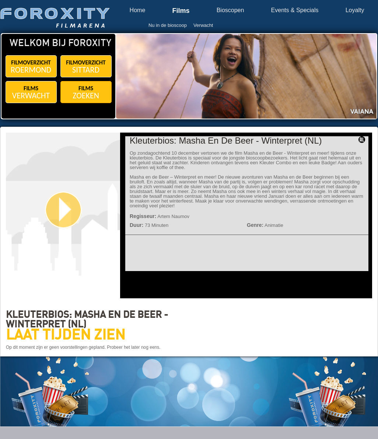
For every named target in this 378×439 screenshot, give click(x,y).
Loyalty (355, 10)
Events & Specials (295, 10)
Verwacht (203, 25)
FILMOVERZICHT (31, 67)
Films (180, 10)
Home (138, 10)
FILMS (31, 93)
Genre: (255, 225)
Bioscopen (230, 10)
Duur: (136, 225)
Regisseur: (143, 216)
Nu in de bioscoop (167, 25)
